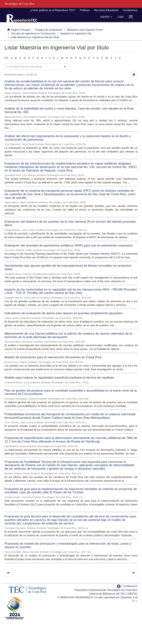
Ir (65, 66)
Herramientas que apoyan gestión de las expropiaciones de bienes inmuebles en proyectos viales (67, 267)
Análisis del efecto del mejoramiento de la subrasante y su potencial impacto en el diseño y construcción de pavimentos (67, 137)
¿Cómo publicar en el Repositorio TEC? (52, 10)
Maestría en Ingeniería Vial (75, 33)
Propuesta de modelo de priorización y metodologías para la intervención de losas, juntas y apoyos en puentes (67, 545)
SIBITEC (133, 593)
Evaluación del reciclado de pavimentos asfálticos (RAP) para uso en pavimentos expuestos (68, 245)
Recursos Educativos (106, 10)
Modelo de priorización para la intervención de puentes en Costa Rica (52, 357)
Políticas (85, 10)
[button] (106, 16)
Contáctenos (130, 10)
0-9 (6, 57)
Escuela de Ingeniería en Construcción (33, 33)
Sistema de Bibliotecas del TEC (107, 593)
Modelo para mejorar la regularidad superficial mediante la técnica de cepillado (59, 377)
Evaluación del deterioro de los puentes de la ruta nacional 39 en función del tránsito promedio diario (70, 223)
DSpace (125, 597)
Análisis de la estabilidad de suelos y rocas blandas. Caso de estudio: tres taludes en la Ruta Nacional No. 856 (69, 110)
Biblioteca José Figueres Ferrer (85, 29)
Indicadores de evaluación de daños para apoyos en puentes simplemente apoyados (63, 313)
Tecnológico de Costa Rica (122, 589)
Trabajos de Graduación (48, 29)
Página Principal (20, 29)
